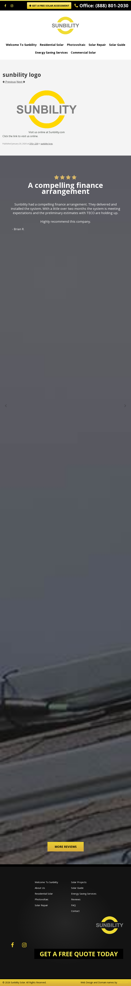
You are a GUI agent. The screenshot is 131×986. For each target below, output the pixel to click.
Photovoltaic (76, 45)
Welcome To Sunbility (21, 45)
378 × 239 (33, 143)
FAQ (73, 905)
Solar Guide (117, 45)
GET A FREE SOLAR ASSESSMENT (49, 5)
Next (21, 82)
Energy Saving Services (51, 52)
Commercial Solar (83, 52)
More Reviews (66, 847)
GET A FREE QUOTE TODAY (79, 954)
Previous (9, 82)
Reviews (76, 899)
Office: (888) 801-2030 (101, 5)
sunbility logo (47, 143)
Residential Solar (52, 45)
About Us (40, 887)
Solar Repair (97, 45)
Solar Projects (79, 882)
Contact (75, 911)
